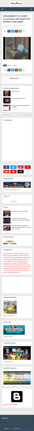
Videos (14, 65)
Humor (6, 27)
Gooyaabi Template (25, 428)
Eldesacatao (8, 25)
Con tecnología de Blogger (16, 403)
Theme (11, 428)
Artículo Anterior (7, 115)
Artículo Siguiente (26, 115)
